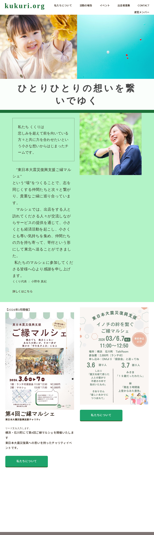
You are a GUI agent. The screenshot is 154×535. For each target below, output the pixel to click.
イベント (105, 5)
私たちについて (63, 5)
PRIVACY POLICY (29, 527)
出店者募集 (123, 5)
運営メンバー (141, 12)
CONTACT (143, 5)
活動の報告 (86, 5)
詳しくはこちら (22, 291)
